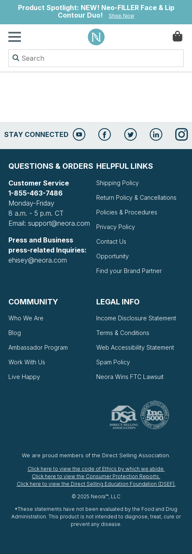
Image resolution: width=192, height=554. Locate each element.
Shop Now (121, 16)
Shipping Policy (117, 182)
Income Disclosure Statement (136, 318)
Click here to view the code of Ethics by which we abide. (96, 469)
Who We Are (26, 318)
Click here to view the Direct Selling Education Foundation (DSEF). (96, 484)
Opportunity (112, 256)
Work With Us (26, 362)
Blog (14, 332)
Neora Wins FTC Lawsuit (130, 376)
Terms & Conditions (122, 332)
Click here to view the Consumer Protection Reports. (96, 476)
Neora (96, 36)
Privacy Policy (115, 226)
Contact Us (111, 241)
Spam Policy (113, 362)
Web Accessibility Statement (135, 347)
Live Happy (24, 376)
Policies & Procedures (126, 212)
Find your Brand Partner (129, 270)
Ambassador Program (38, 347)
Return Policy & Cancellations (136, 197)
